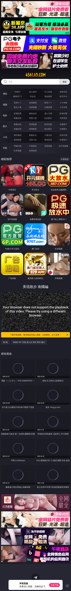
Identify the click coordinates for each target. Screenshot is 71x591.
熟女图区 (48, 129)
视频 (5, 104)
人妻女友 (48, 135)
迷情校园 (17, 139)
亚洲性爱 (17, 113)
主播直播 (48, 107)
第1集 (5, 342)
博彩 (5, 93)
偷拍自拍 (33, 113)
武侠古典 (63, 135)
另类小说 (33, 139)
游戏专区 (63, 91)
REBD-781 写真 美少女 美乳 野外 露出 (29, 342)
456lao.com (35, 75)
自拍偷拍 (33, 102)
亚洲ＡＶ (17, 102)
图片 (5, 126)
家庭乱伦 (33, 135)
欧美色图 (48, 124)
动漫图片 (63, 124)
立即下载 (54, 585)
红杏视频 (17, 150)
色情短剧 (33, 150)
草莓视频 (48, 146)
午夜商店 (33, 146)
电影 (5, 115)
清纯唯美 (33, 129)
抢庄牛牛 (63, 96)
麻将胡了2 (17, 96)
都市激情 (17, 135)
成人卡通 (48, 113)
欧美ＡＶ (48, 102)
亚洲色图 (33, 124)
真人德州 (33, 91)
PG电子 (17, 91)
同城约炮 (17, 146)
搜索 (64, 81)
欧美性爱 (63, 113)
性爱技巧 (63, 139)
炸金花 (33, 96)
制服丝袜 (17, 118)
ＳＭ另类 (63, 107)
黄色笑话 (48, 139)
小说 (5, 137)
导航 (5, 147)
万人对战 (48, 91)
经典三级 (33, 118)
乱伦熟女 (48, 118)
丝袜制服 (33, 107)
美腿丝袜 (17, 129)
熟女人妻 (17, 107)
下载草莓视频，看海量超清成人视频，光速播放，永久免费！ (39, 334)
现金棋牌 (48, 96)
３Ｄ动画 (63, 102)
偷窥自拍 (17, 124)
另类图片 (63, 129)
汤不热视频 (63, 146)
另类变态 (63, 118)
